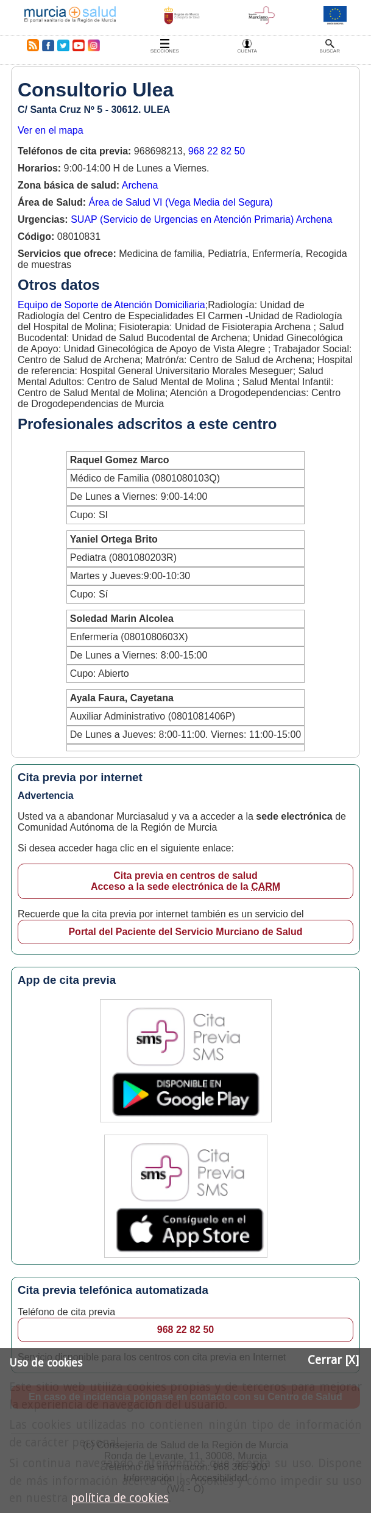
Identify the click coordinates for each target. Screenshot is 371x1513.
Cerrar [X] (333, 1360)
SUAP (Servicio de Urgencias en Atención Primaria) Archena (201, 219)
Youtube (77, 45)
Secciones (164, 51)
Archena (140, 185)
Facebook (48, 45)
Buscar (330, 51)
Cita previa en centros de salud (185, 881)
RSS (30, 45)
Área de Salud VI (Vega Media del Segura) (180, 202)
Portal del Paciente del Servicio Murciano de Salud (185, 931)
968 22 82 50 (216, 151)
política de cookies (120, 1498)
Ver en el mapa (50, 130)
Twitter (63, 45)
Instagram (93, 45)
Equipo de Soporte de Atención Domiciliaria (111, 305)
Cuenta (247, 51)
